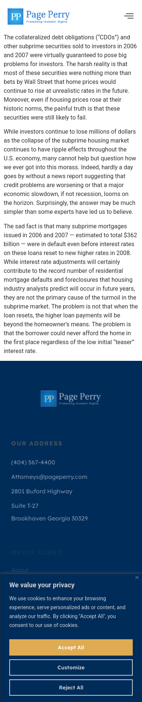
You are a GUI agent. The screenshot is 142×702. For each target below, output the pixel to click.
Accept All (71, 647)
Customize (71, 667)
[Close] (137, 577)
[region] (71, 638)
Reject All (71, 687)
